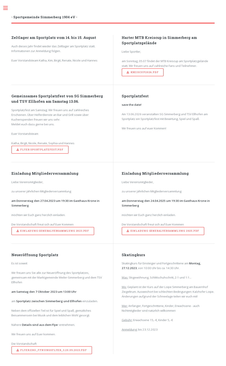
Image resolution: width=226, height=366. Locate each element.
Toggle (7, 8)
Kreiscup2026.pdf (145, 72)
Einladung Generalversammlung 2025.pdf (165, 230)
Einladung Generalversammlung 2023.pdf (54, 230)
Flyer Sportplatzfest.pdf (41, 149)
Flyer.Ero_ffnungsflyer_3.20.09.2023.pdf (53, 350)
